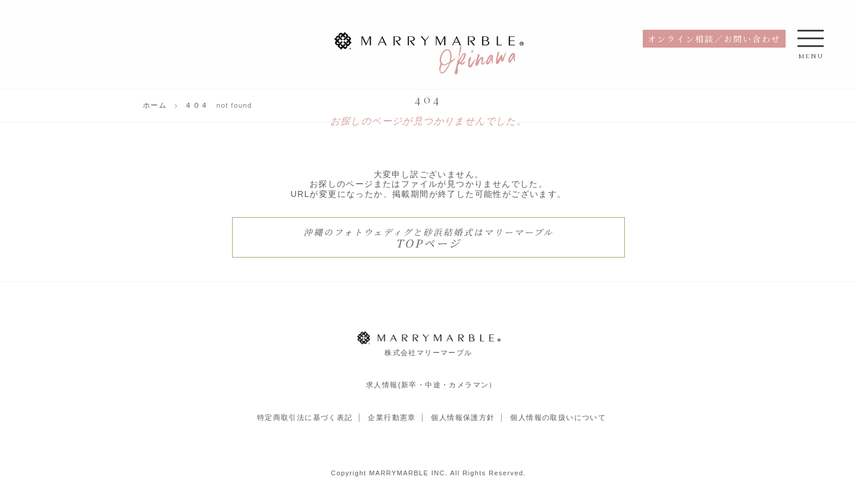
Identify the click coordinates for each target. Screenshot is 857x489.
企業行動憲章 (391, 417)
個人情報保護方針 (463, 417)
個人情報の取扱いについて (558, 417)
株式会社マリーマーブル (428, 343)
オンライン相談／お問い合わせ (714, 39)
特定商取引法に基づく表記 (305, 417)
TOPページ (428, 237)
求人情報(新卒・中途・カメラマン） (431, 385)
